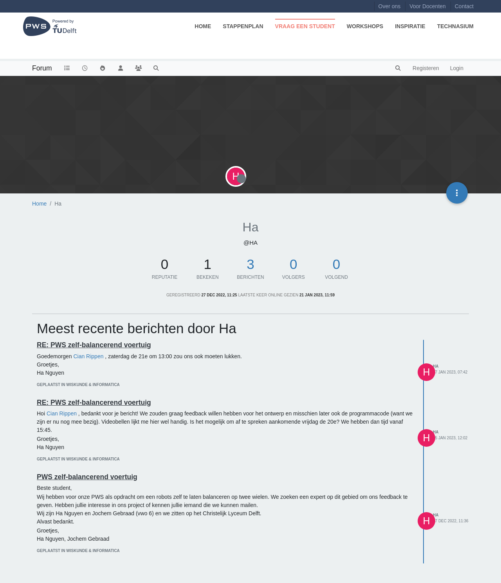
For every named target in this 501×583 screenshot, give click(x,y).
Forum (42, 68)
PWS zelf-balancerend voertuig (87, 477)
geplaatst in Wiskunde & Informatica (78, 385)
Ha (435, 366)
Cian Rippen (88, 356)
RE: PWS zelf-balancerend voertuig (94, 345)
